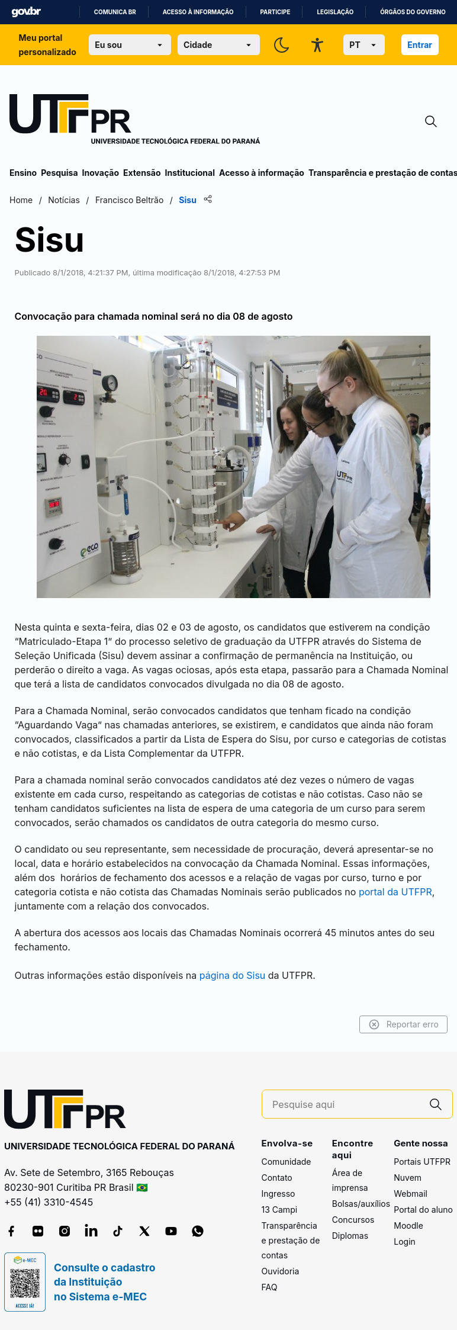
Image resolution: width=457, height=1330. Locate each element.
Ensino (23, 173)
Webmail (410, 1193)
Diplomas (350, 1236)
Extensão (141, 173)
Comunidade (286, 1161)
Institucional (190, 173)
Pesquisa (59, 173)
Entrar (419, 45)
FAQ (270, 1287)
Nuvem (407, 1177)
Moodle (408, 1225)
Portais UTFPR (422, 1161)
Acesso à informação (198, 12)
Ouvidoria (281, 1271)
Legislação (335, 12)
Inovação (100, 173)
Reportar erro (403, 1024)
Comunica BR (115, 12)
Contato (277, 1177)
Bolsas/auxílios (361, 1204)
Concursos (353, 1220)
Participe (275, 12)
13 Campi (280, 1209)
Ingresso (278, 1193)
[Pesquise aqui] (345, 1104)
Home (21, 200)
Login (405, 1241)
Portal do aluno (423, 1209)
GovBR (26, 12)
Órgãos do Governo (412, 12)
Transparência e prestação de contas (291, 1240)
